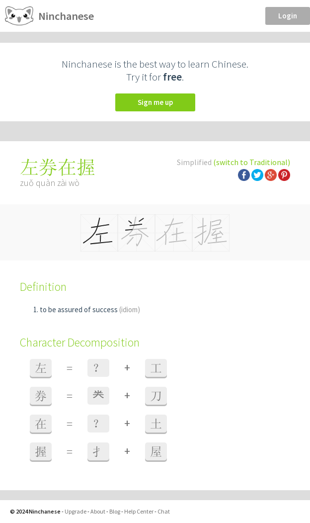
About (97, 511)
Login (287, 15)
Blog (114, 511)
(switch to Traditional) (251, 162)
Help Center (139, 511)
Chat (163, 511)
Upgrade (75, 511)
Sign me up (155, 102)
